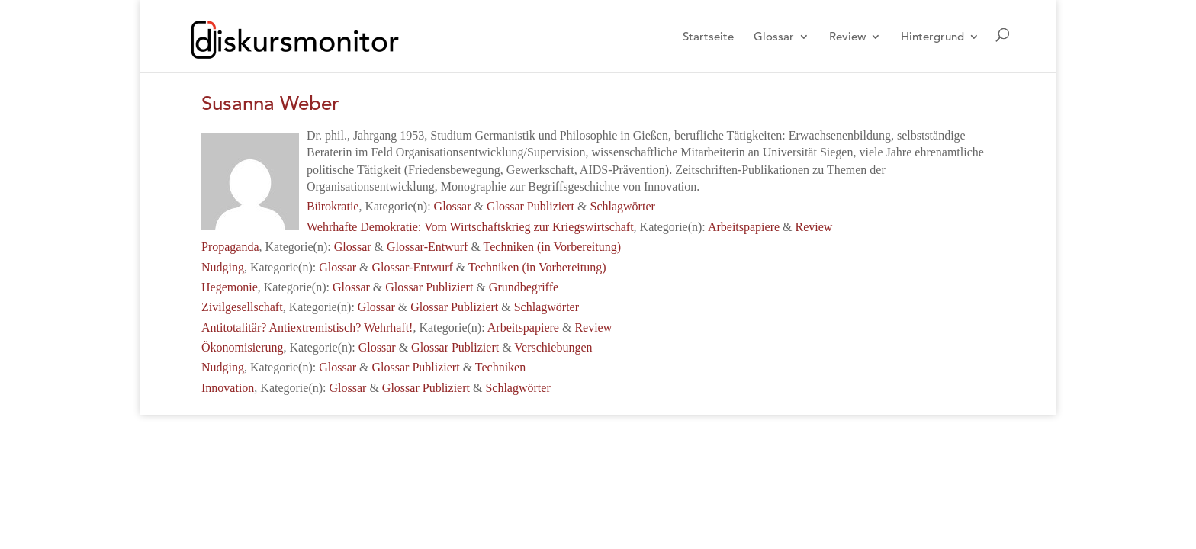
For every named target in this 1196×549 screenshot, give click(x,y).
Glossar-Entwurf (427, 246)
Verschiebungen (553, 347)
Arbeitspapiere (744, 226)
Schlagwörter (622, 206)
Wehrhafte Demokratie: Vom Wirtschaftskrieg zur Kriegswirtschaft (470, 226)
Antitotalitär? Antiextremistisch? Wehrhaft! (307, 327)
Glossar (774, 37)
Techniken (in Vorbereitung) (552, 246)
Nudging (222, 267)
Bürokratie (332, 206)
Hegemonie (229, 287)
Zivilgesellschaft (242, 306)
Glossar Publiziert (530, 206)
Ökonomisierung (242, 347)
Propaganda (230, 246)
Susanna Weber (270, 103)
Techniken (500, 367)
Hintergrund (932, 37)
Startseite (708, 37)
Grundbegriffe (523, 287)
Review (847, 37)
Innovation (227, 387)
